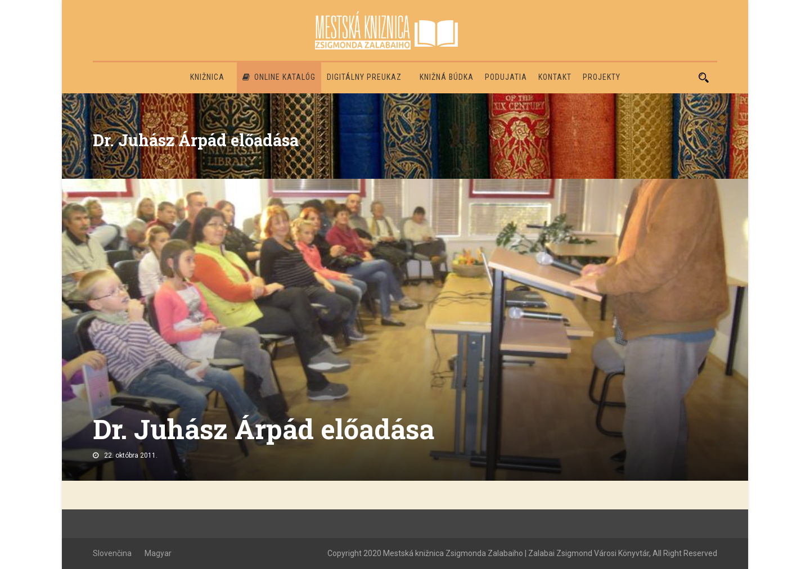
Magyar (158, 553)
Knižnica (207, 77)
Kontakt (555, 77)
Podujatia (506, 77)
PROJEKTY (601, 77)
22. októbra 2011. (131, 455)
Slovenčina (112, 553)
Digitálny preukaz (364, 77)
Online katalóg (279, 77)
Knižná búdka (447, 77)
